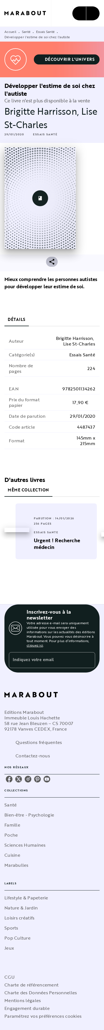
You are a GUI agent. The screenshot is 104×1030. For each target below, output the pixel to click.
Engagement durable (27, 1008)
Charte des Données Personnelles (40, 992)
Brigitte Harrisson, (42, 111)
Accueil (10, 31)
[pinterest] (37, 779)
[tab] (16, 319)
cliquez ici (35, 645)
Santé (26, 31)
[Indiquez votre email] (45, 660)
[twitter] (18, 779)
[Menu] (86, 13)
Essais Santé (45, 31)
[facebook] (9, 779)
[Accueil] (27, 13)
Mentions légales (22, 1000)
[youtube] (47, 779)
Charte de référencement (31, 984)
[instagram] (28, 779)
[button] (67, 59)
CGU (9, 977)
